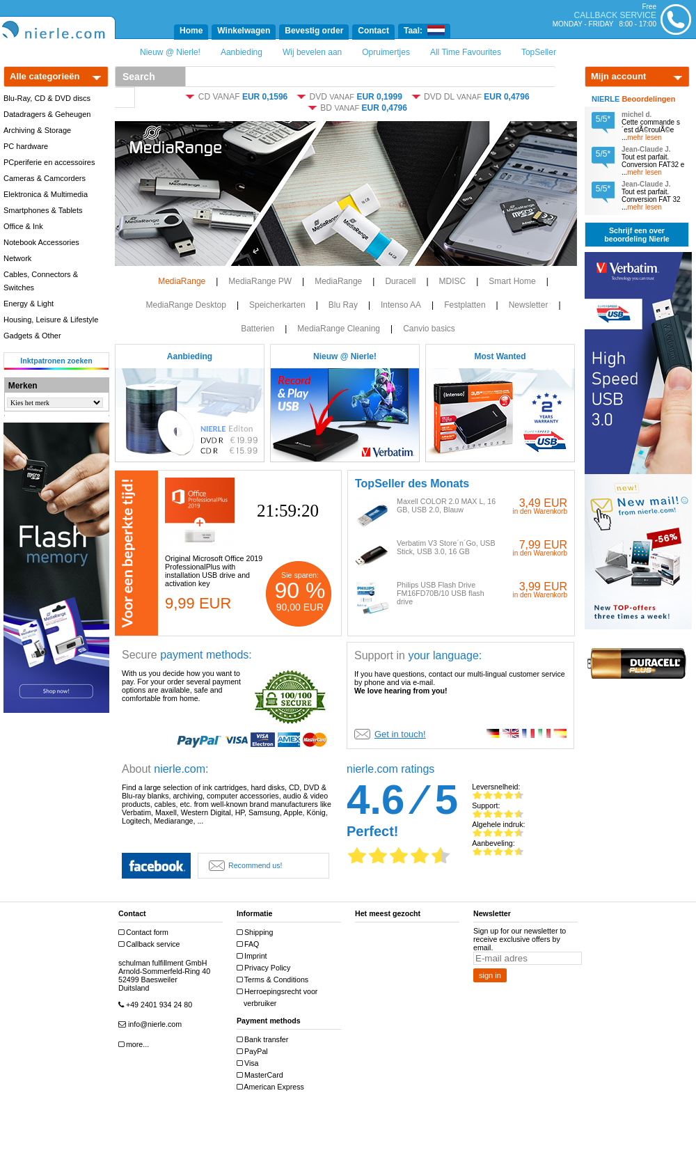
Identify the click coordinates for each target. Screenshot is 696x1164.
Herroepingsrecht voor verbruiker (278, 997)
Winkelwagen (243, 31)
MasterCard (261, 1075)
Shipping (256, 932)
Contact (373, 31)
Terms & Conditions (274, 979)
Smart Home (512, 281)
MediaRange (181, 281)
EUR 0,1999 (379, 97)
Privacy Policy (265, 968)
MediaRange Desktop (185, 305)
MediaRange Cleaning (338, 328)
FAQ (249, 944)
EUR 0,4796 (506, 97)
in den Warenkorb (539, 511)
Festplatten (464, 305)
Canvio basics (429, 328)
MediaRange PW (260, 281)
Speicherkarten (277, 305)
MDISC (452, 281)
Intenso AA (401, 305)
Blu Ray (343, 305)
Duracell (400, 281)
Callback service (151, 944)
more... (135, 1044)
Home (191, 31)
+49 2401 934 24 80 (157, 1004)
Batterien (257, 328)
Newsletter (528, 305)
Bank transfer (264, 1039)
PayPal (254, 1051)
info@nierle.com (152, 1024)
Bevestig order (314, 31)
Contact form (145, 932)
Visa (249, 1063)
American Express (272, 1087)
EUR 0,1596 (264, 97)
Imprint (253, 956)
